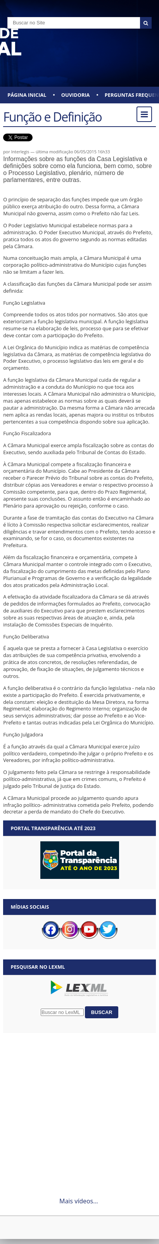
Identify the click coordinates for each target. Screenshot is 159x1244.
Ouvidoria (75, 94)
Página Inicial (26, 94)
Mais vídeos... (78, 1201)
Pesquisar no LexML (37, 966)
